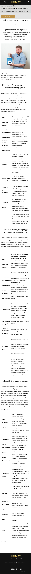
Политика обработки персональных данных (15, 562)
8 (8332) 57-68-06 (16, 569)
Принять (7, 16)
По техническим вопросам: (15, 571)
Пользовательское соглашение (15, 563)
